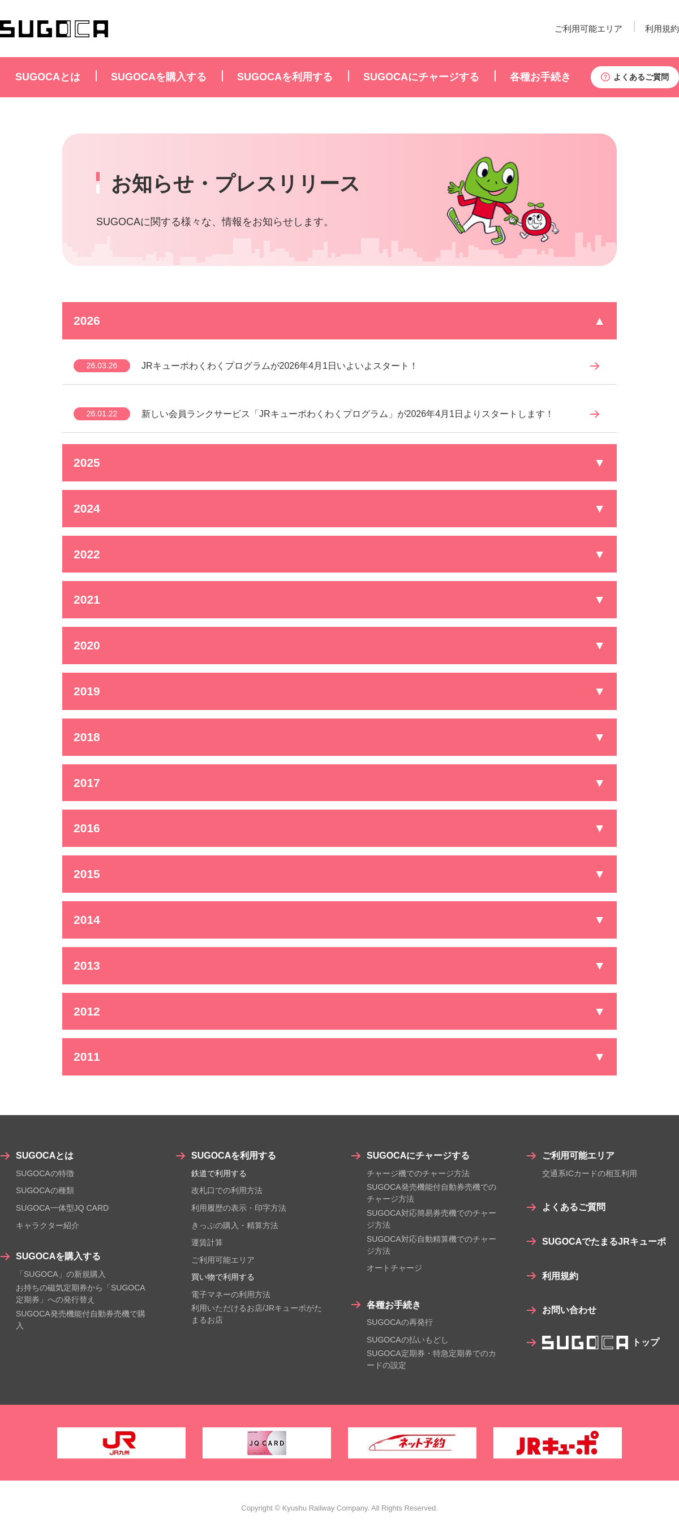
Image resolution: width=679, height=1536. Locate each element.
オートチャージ (394, 1267)
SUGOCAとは (45, 1155)
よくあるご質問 (641, 76)
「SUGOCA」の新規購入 (61, 1274)
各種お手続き (394, 1305)
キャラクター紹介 (47, 1225)
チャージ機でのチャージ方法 (418, 1173)
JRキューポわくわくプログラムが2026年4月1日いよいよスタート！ (279, 366)
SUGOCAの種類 (45, 1190)
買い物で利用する (223, 1276)
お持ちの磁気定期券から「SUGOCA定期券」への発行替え (80, 1293)
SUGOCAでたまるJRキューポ (604, 1241)
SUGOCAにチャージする (418, 1155)
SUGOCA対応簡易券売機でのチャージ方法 (431, 1218)
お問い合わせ (569, 1310)
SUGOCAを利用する (233, 1155)
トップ (600, 1342)
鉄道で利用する (219, 1173)
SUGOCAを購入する (58, 1256)
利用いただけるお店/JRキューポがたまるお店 (256, 1313)
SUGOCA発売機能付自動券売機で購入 (80, 1319)
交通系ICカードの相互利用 (589, 1173)
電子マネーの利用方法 (230, 1294)
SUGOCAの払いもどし (408, 1339)
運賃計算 (207, 1242)
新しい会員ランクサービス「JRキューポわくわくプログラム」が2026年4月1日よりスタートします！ (347, 414)
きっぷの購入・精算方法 (234, 1225)
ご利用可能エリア (588, 28)
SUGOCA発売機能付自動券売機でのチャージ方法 (431, 1192)
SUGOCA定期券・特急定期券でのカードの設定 (431, 1359)
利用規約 (662, 28)
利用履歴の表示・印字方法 (238, 1207)
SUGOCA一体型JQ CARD (62, 1207)
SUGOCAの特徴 (45, 1173)
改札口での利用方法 (227, 1190)
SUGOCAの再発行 (400, 1322)
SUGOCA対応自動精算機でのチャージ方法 (431, 1244)
